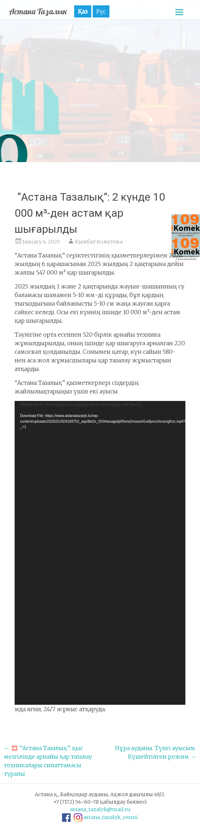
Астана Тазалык (38, 11)
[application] (100, 553)
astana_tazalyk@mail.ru (100, 809)
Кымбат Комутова (99, 241)
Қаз (83, 11)
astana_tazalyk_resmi (110, 817)
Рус (101, 11)
